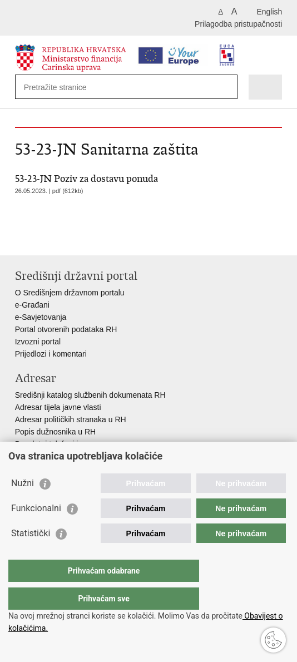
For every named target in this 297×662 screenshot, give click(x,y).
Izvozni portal (38, 341)
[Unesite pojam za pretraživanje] (64, 87)
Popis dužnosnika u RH (55, 431)
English (269, 11)
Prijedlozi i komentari (51, 353)
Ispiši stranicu (21, 238)
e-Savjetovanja (41, 317)
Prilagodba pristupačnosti (238, 23)
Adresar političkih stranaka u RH (70, 419)
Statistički (30, 555)
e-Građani (32, 304)
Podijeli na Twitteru (69, 238)
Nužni (22, 505)
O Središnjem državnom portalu (70, 292)
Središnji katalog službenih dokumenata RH (90, 395)
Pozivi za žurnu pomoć (54, 456)
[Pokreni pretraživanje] (226, 87)
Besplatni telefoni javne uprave (68, 443)
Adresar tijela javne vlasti (58, 407)
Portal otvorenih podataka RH (66, 329)
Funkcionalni (36, 530)
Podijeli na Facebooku (45, 238)
